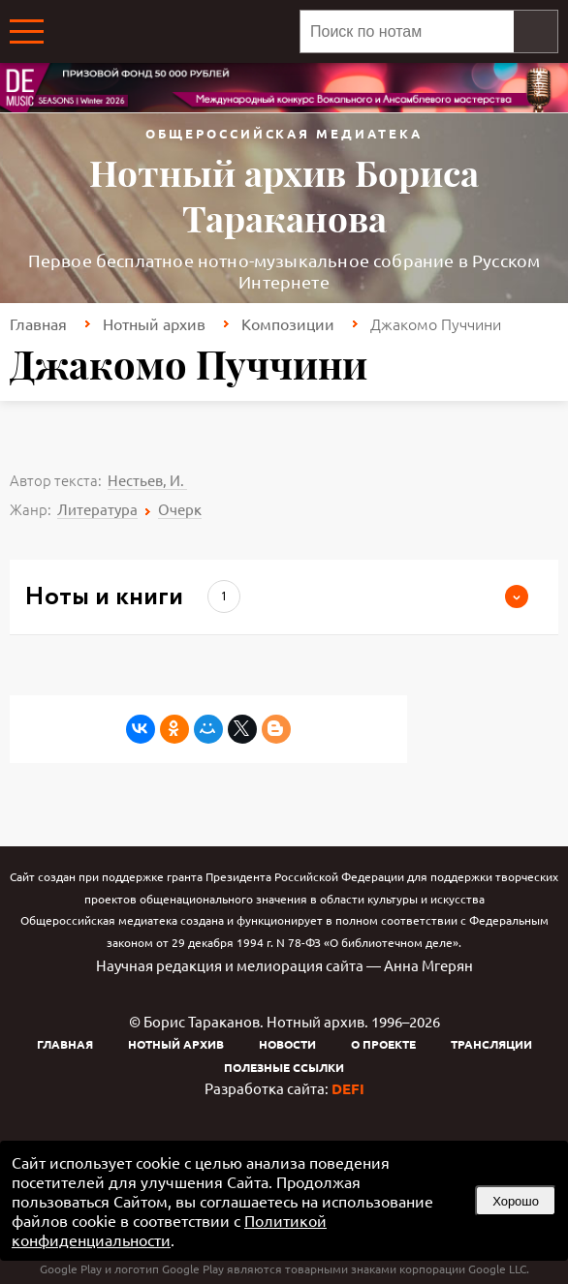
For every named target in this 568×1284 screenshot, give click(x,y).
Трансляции (491, 1044)
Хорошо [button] (515, 1201)
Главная (38, 323)
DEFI (347, 1088)
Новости (287, 1044)
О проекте (383, 1044)
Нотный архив (154, 323)
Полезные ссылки (284, 1067)
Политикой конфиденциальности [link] (169, 1229)
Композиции (287, 323)
